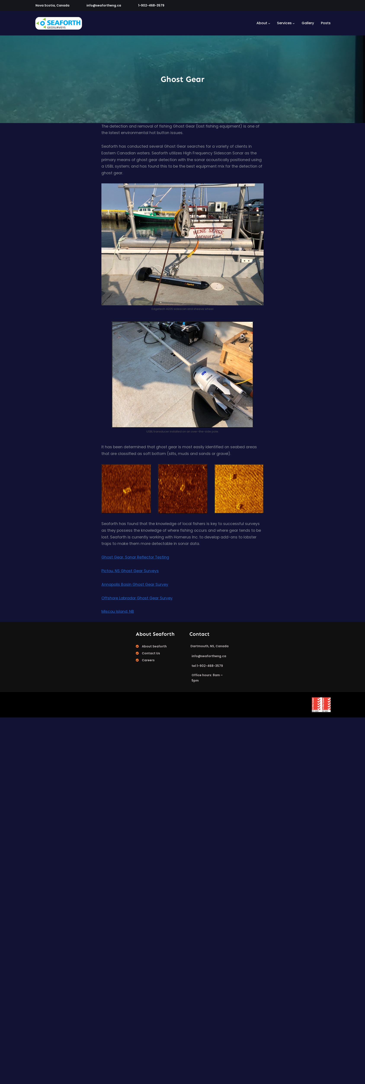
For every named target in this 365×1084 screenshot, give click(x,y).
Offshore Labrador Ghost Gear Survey (137, 598)
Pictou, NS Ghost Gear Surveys (130, 570)
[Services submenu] (294, 23)
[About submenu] (269, 23)
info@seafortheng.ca (103, 5)
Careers (148, 660)
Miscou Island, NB (117, 611)
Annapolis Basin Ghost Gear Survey (134, 584)
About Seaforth (154, 646)
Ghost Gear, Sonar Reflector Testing (135, 557)
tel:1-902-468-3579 (207, 666)
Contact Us (151, 653)
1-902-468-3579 (151, 5)
